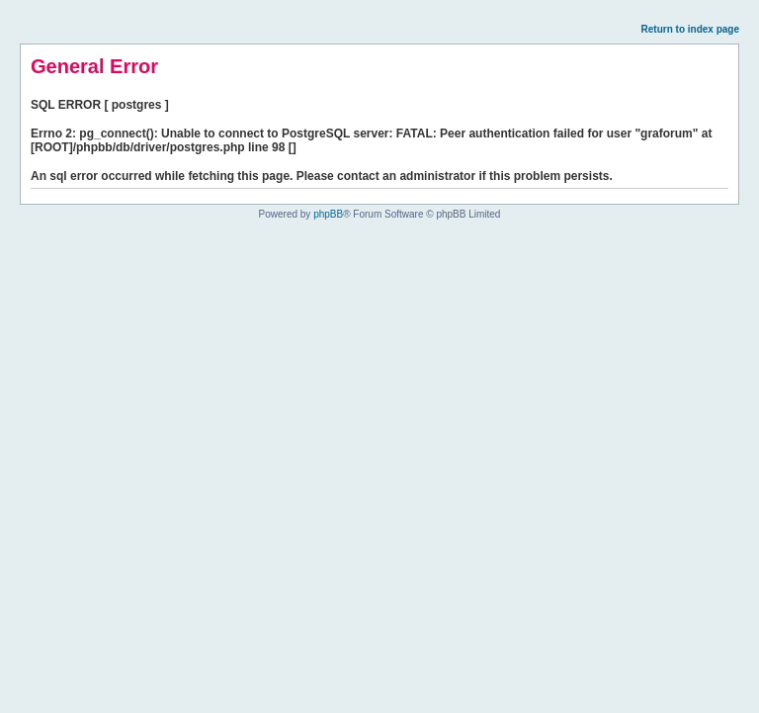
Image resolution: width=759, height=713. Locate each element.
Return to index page (690, 29)
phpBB (328, 214)
